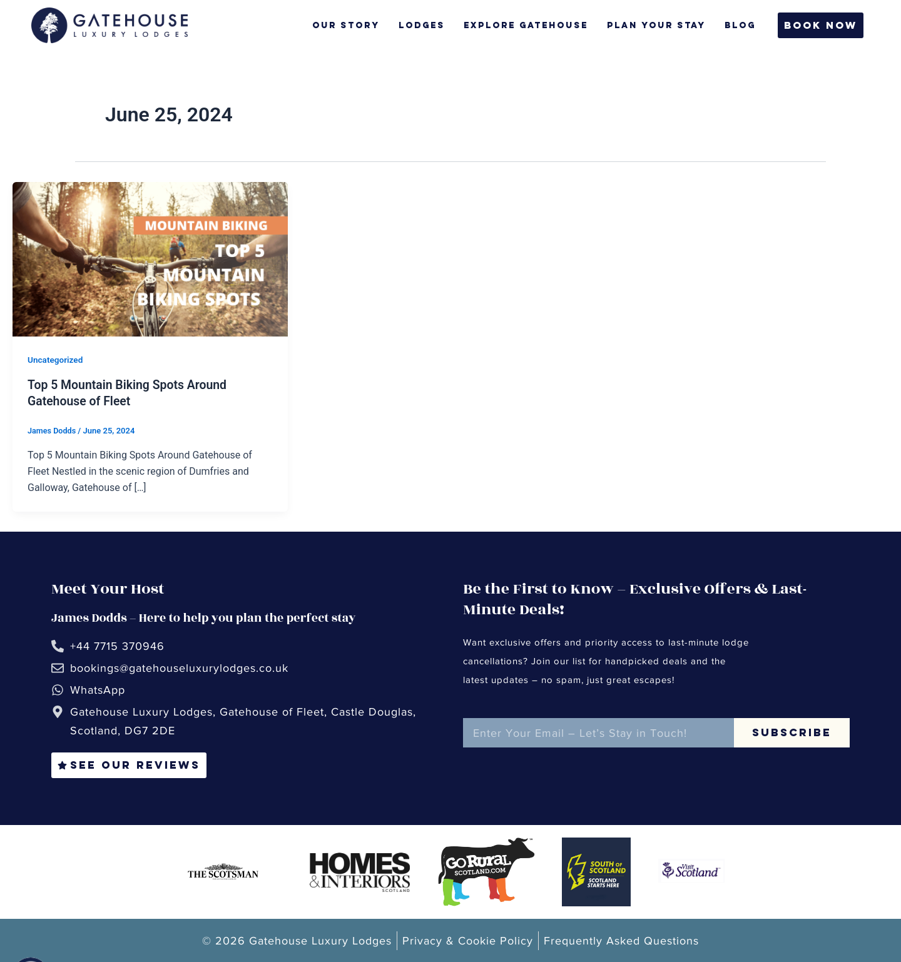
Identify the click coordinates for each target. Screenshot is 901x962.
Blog (734, 25)
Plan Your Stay (650, 25)
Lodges (416, 25)
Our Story (340, 25)
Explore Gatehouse (520, 25)
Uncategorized (56, 360)
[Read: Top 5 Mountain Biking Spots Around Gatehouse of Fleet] (150, 259)
